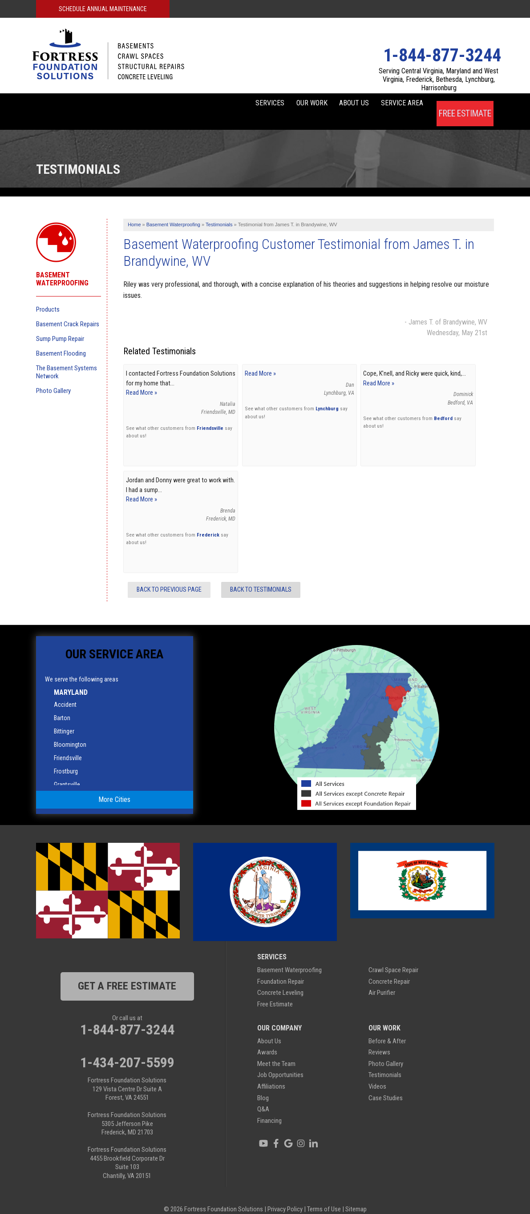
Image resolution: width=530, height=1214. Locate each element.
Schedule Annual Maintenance (103, 8)
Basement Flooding (61, 340)
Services (216, 104)
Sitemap (356, 1196)
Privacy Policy (285, 1196)
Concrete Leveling (280, 980)
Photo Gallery (53, 377)
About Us (331, 104)
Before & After (387, 1028)
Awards (267, 1039)
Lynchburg (327, 396)
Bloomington (70, 731)
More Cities (114, 786)
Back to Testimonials (260, 576)
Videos (377, 1073)
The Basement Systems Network (66, 359)
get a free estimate (127, 973)
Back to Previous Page (169, 576)
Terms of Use (324, 1196)
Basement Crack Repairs (67, 311)
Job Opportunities (280, 1062)
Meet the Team (276, 1050)
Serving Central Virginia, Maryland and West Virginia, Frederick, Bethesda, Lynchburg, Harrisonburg (438, 79)
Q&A (263, 1096)
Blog (263, 1085)
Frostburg (66, 758)
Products (48, 296)
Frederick (208, 521)
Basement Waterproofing (62, 266)
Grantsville (67, 771)
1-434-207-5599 (127, 1049)
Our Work (273, 104)
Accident (65, 691)
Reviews (379, 1039)
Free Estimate (464, 104)
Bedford (443, 405)
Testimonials (384, 1062)
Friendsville (210, 415)
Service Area (393, 104)
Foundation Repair (280, 968)
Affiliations (271, 1073)
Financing (269, 1107)
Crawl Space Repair (393, 957)
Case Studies (385, 1085)
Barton (62, 705)
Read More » (141, 380)
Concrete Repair (389, 968)
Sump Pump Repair (60, 325)
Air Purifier (381, 980)
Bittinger (64, 718)
